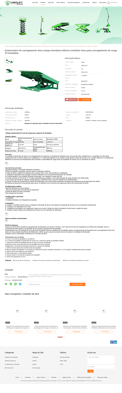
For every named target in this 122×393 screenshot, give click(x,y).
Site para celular (102, 377)
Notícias (94, 2)
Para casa (35, 2)
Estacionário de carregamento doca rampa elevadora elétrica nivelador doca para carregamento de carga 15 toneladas (65, 46)
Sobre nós (51, 2)
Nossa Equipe (36, 368)
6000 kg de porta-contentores (21, 260)
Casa (17, 377)
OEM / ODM (63, 360)
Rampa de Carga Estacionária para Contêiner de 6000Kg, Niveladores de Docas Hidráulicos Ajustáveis (104, 327)
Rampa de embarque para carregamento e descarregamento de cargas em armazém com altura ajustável (46, 327)
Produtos (43, 2)
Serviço (34, 364)
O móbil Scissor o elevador (12, 364)
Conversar (85, 99)
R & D (61, 364)
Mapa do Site (66, 377)
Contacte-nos (86, 2)
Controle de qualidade (74, 2)
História (34, 360)
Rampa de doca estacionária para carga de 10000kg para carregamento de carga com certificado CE (17, 327)
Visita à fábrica (60, 2)
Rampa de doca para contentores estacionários (46, 260)
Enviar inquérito (77, 284)
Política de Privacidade (84, 377)
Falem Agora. (102, 2)
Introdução (35, 357)
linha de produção (65, 357)
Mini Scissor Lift (9, 368)
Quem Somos (41, 377)
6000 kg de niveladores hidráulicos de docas (76, 260)
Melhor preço (71, 99)
